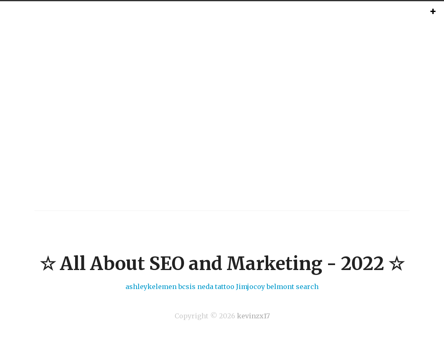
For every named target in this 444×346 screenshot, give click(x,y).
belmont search (293, 286)
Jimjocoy (250, 286)
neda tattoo (215, 286)
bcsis (187, 286)
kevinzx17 (253, 316)
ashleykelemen (151, 286)
